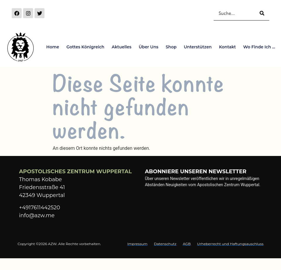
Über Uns (148, 47)
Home (52, 47)
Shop (171, 47)
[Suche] (262, 13)
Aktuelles (121, 47)
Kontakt (227, 47)
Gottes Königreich (85, 47)
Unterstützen (198, 47)
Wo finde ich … (259, 47)
